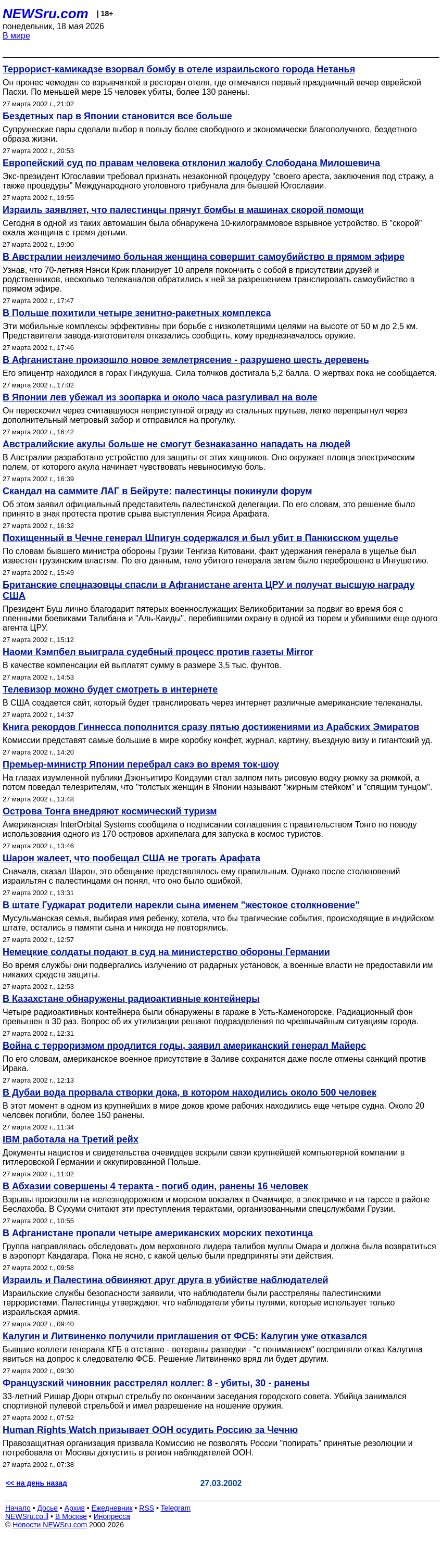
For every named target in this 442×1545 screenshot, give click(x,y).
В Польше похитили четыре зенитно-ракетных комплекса (137, 313)
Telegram (176, 1508)
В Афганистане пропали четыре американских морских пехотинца (158, 1233)
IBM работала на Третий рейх (70, 1139)
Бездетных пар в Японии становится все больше (117, 116)
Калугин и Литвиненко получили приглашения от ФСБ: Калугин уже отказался (185, 1336)
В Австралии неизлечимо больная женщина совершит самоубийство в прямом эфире (204, 257)
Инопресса (112, 1516)
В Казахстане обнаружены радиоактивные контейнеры (131, 999)
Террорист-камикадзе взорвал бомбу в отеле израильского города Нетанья (179, 69)
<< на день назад (36, 1483)
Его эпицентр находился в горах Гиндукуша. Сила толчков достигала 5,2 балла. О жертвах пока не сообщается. (220, 373)
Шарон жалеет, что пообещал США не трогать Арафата (131, 858)
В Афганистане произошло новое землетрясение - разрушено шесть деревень (186, 360)
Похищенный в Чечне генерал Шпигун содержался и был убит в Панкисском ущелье (200, 538)
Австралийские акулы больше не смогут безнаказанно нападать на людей (176, 444)
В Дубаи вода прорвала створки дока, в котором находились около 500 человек (189, 1092)
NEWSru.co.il (26, 1516)
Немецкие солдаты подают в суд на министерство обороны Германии (166, 952)
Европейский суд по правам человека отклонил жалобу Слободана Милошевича (191, 163)
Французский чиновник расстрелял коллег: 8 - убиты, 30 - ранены (156, 1383)
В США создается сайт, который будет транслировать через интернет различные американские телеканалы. (213, 702)
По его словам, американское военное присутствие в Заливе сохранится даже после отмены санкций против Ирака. (214, 1063)
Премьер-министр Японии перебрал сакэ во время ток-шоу (141, 764)
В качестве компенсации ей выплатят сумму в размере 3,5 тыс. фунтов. (142, 665)
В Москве (71, 1516)
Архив (75, 1508)
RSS (146, 1508)
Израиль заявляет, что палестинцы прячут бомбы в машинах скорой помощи (183, 210)
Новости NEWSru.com (49, 1525)
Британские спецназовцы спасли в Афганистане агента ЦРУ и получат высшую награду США (208, 590)
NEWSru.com (46, 13)
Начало (18, 1508)
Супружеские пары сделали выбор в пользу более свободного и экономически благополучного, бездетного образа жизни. (210, 134)
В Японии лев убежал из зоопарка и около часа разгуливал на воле (160, 397)
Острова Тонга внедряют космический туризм (110, 811)
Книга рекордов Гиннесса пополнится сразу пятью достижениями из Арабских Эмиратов (211, 727)
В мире (16, 35)
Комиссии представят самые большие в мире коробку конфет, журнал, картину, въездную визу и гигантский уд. (218, 740)
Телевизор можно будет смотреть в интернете (110, 689)
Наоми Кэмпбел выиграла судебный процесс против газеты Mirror (158, 652)
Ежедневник (112, 1508)
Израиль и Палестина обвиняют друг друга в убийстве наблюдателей (166, 1280)
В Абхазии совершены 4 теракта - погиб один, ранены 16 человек (155, 1186)
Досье (47, 1508)
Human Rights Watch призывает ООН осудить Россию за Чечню (150, 1430)
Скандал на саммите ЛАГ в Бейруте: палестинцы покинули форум (157, 491)
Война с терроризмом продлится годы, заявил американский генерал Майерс (184, 1045)
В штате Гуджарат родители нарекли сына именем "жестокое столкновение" (181, 905)
